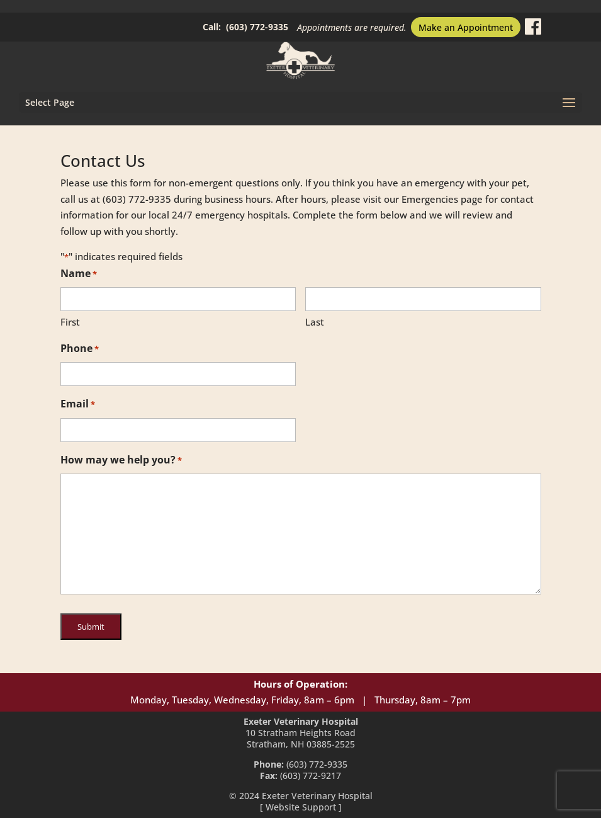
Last (314, 321)
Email (77, 405)
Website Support (301, 807)
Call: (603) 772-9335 (245, 27)
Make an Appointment (465, 27)
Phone (79, 349)
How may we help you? (121, 461)
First (70, 321)
